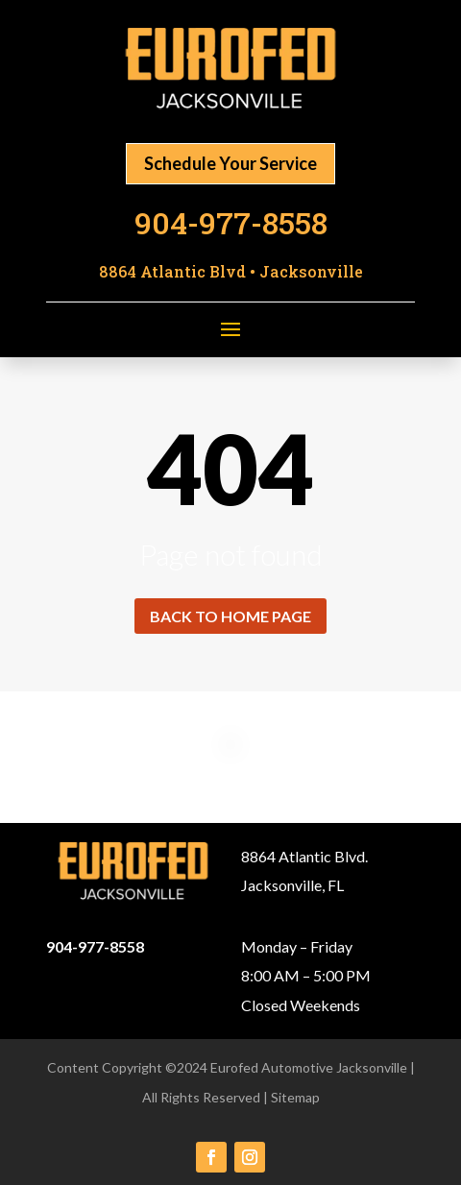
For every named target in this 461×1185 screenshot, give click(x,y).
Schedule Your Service (230, 163)
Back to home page (230, 616)
